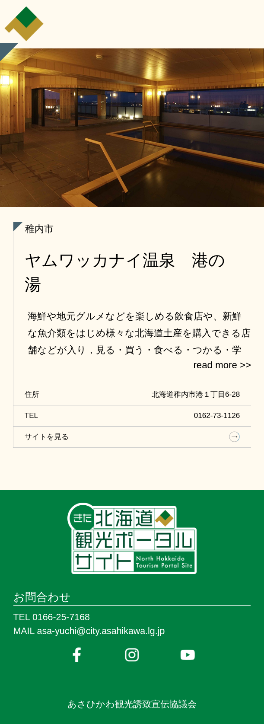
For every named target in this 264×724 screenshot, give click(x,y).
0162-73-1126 (217, 415)
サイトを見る (47, 437)
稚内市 (39, 228)
